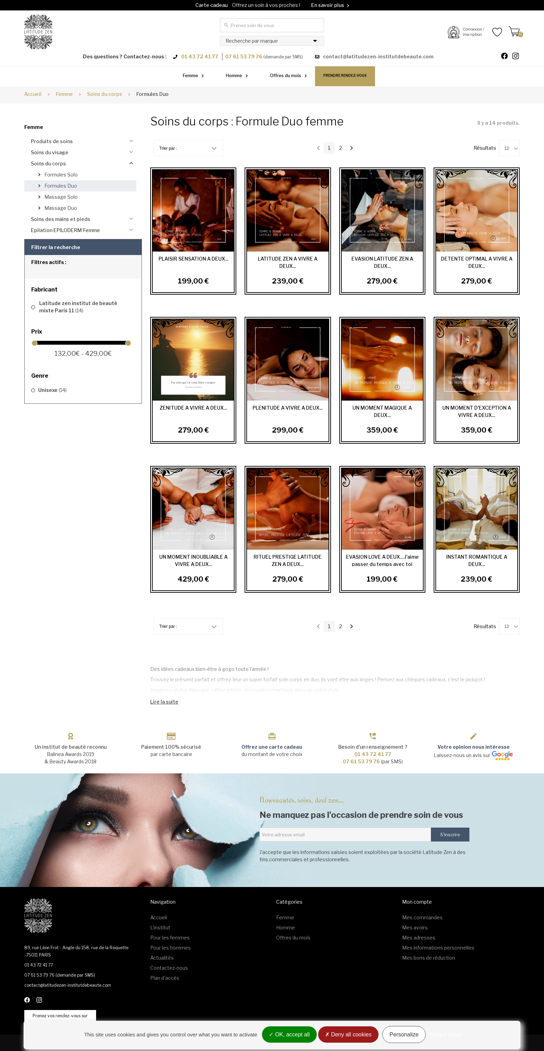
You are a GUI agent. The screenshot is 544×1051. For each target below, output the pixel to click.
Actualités (162, 958)
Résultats (485, 148)
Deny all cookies (348, 1034)
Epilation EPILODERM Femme (65, 230)
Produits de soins (52, 141)
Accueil (33, 94)
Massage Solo (60, 197)
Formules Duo (60, 186)
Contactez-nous (169, 968)
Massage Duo (60, 208)
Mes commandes (422, 917)
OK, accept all (289, 1034)
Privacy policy (445, 1034)
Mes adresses (418, 938)
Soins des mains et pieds (60, 219)
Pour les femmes (170, 938)
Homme (234, 75)
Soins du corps (48, 163)
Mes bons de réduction (428, 958)
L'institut (160, 927)
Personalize (404, 1034)
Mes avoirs (415, 927)
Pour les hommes (170, 948)
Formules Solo (60, 175)
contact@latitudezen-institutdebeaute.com (378, 56)
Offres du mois (285, 75)
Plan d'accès (164, 978)
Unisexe (52, 390)
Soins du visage (49, 152)
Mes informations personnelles (438, 948)
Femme (190, 75)
